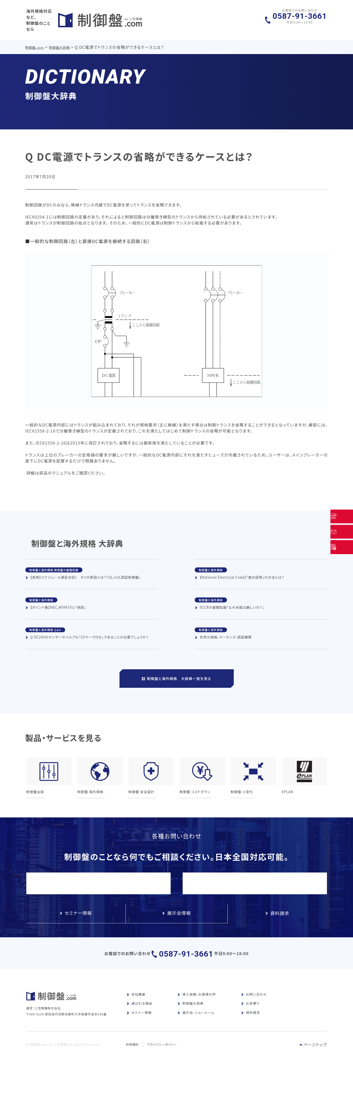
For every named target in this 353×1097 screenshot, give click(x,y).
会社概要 (136, 1012)
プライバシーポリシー (162, 1069)
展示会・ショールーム (195, 1030)
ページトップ (313, 1069)
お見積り (250, 1021)
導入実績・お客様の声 (196, 1012)
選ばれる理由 (139, 1021)
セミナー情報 (139, 1030)
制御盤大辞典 (60, 42)
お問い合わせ (254, 1012)
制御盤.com (35, 42)
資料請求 (250, 1030)
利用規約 (132, 1069)
